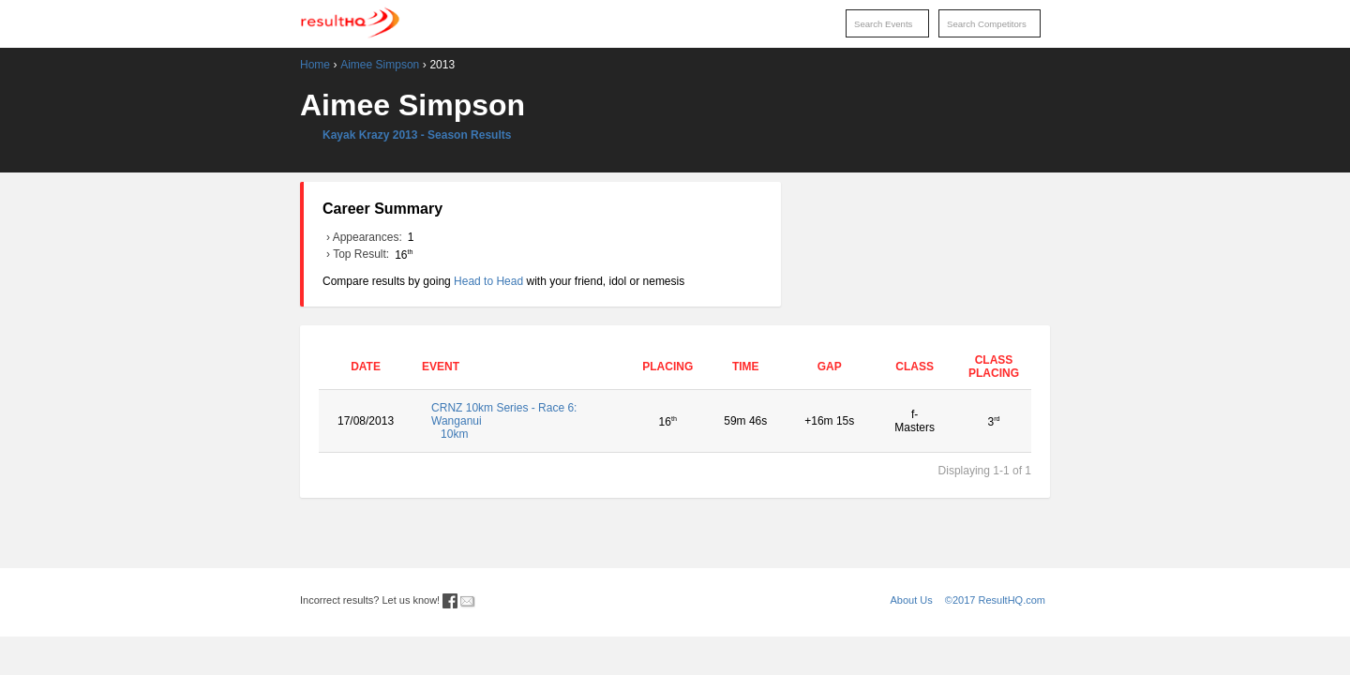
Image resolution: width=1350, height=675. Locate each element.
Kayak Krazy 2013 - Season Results (416, 135)
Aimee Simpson (379, 64)
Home (315, 64)
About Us (912, 600)
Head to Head (488, 281)
